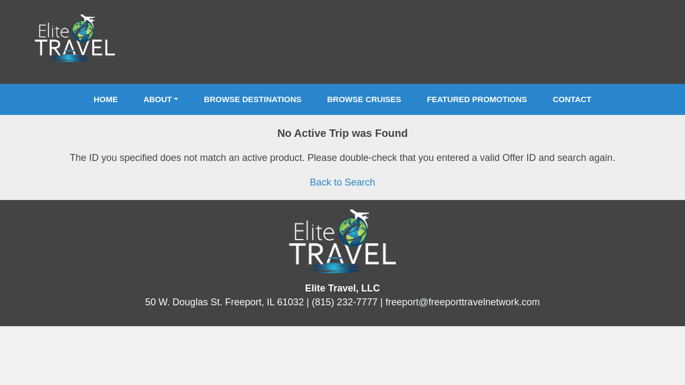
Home (106, 99)
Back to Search (342, 182)
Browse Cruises (364, 99)
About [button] (157, 99)
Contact (572, 99)
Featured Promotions (477, 99)
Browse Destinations (252, 99)
